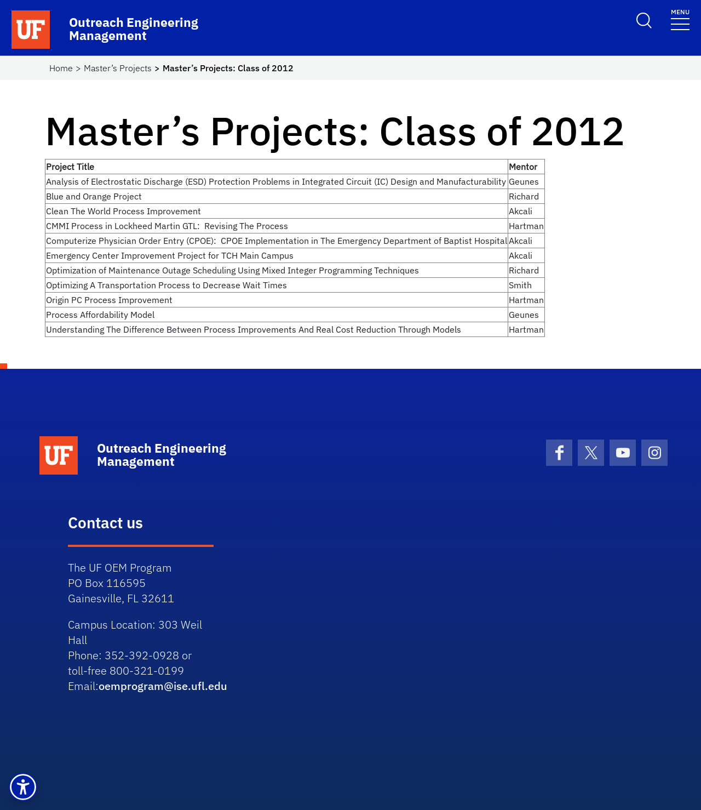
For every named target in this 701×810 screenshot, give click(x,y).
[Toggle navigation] (680, 18)
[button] (23, 787)
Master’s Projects (118, 67)
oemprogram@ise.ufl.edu (163, 685)
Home (61, 67)
